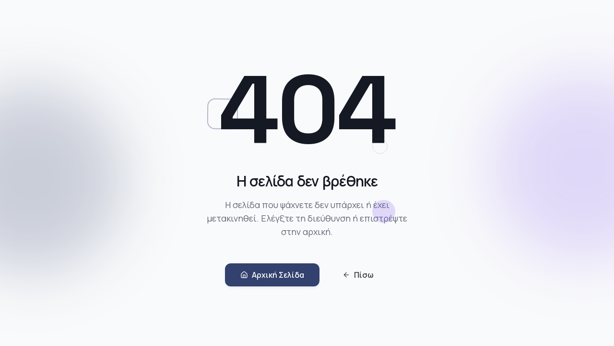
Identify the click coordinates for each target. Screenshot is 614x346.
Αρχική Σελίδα (272, 276)
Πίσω (358, 276)
